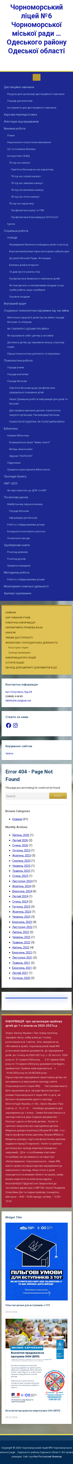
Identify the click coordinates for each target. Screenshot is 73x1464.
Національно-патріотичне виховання (29, 142)
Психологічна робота (18, 360)
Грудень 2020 (21, 978)
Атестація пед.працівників (21, 121)
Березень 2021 (22, 968)
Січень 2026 (20, 845)
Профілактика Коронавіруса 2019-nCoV (34, 217)
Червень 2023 (21, 917)
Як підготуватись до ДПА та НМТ (27, 490)
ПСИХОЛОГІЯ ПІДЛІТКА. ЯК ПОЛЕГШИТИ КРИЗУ (37, 421)
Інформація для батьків (23, 517)
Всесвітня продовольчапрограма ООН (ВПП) (32, 1410)
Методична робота (16, 572)
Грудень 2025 (21, 850)
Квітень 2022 (20, 947)
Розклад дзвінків (17, 552)
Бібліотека (11, 428)
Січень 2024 (20, 901)
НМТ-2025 (10, 483)
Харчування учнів (17, 617)
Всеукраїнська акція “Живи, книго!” (29, 442)
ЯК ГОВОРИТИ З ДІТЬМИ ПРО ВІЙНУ (28, 328)
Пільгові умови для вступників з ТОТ (27, 1305)
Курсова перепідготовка (20, 114)
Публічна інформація (20, 622)
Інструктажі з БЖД (18, 155)
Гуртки (11, 223)
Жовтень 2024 (21, 886)
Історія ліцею (14, 662)
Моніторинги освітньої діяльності (26, 586)
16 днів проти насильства (24, 271)
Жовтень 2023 (21, 911)
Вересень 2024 (22, 891)
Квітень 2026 (20, 835)
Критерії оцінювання (17, 593)
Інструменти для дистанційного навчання (31, 107)
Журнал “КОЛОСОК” (21, 455)
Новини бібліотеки (18, 435)
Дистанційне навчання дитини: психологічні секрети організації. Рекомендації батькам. (35, 412)
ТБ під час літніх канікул (25, 196)
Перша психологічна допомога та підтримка (33, 353)
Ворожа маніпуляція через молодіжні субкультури (39, 251)
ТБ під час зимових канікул (27, 183)
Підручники (14, 462)
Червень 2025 (21, 866)
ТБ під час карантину (21, 203)
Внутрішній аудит (15, 303)
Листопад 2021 (22, 957)
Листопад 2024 (22, 881)
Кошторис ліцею (18, 647)
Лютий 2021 (20, 973)
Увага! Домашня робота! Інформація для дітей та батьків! (38, 401)
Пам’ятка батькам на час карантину (32, 169)
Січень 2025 (20, 876)
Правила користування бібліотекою (28, 469)
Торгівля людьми (19, 296)
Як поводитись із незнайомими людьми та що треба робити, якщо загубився (36, 287)
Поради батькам (17, 381)
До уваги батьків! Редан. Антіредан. (30, 258)
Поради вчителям (17, 374)
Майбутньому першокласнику (25, 504)
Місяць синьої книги (21, 449)
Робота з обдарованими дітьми (26, 524)
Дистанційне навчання (19, 87)
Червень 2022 (21, 937)
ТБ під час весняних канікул (27, 189)
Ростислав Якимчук (50, 1456)
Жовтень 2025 (21, 855)
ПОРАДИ (12, 237)
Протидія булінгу (15, 476)
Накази (10, 632)
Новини (10, 612)
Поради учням (15, 367)
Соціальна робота (16, 231)
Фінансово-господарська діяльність (31, 642)
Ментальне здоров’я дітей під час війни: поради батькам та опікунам (35, 319)
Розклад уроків (16, 558)
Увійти (9, 753)
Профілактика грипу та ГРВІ (27, 210)
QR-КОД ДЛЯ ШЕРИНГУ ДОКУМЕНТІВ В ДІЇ (31, 667)
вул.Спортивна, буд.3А (18, 691)
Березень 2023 (22, 922)
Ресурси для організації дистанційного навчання (35, 94)
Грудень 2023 (21, 906)
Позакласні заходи (18, 538)
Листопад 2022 (22, 927)
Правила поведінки (18, 565)
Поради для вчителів (20, 100)
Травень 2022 (21, 942)
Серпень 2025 (21, 860)
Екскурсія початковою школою (26, 531)
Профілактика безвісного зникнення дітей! (34, 278)
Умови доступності (19, 637)
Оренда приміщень (19, 652)
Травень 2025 (21, 871)
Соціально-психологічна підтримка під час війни (36, 310)
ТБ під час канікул (19, 162)
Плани (11, 135)
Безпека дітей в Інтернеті (24, 265)
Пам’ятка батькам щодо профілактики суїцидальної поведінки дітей (32, 390)
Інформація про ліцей (20, 657)
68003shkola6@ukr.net (18, 700)
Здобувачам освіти (17, 545)
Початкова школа (16, 497)
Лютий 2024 (20, 896)
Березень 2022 (22, 952)
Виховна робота (15, 128)
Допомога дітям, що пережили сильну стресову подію (35, 344)
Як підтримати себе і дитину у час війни (30, 335)
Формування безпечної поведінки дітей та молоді (38, 244)
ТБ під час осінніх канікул (26, 176)
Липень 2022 (20, 932)
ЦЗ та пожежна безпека (21, 149)
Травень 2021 (21, 963)
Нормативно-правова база (24, 627)
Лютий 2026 (20, 840)
